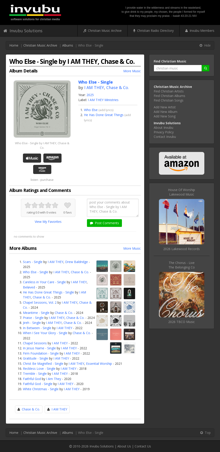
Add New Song (165, 116)
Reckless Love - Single (39, 368)
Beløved (29, 287)
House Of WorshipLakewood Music (181, 192)
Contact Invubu (165, 136)
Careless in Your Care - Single (44, 282)
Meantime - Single (36, 312)
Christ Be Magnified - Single (43, 363)
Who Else (91, 110)
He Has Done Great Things (104, 115)
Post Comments (104, 223)
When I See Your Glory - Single (45, 333)
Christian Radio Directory (153, 30)
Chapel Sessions (35, 343)
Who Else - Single (35, 272)
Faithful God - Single (37, 384)
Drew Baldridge (76, 262)
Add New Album (165, 111)
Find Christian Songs (168, 100)
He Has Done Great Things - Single (48, 292)
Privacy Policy (164, 132)
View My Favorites (48, 221)
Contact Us (143, 446)
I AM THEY (94, 87)
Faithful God (32, 379)
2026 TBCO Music (181, 322)
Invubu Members (199, 30)
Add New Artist (165, 107)
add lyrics (106, 110)
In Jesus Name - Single (39, 348)
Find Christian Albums (169, 96)
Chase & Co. (117, 87)
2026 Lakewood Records (181, 249)
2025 (90, 95)
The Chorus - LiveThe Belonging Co (181, 265)
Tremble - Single (35, 373)
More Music (132, 71)
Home (13, 45)
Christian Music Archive (102, 30)
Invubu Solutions (22, 30)
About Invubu (163, 127)
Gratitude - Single (35, 358)
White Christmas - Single (41, 389)
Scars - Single (32, 262)
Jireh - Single (32, 322)
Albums (67, 45)
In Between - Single (37, 328)
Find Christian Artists (169, 91)
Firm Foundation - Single (41, 353)
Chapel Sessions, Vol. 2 (40, 302)
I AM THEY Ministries (103, 100)
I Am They (53, 379)
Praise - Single (33, 317)
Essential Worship (99, 363)
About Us (124, 446)
